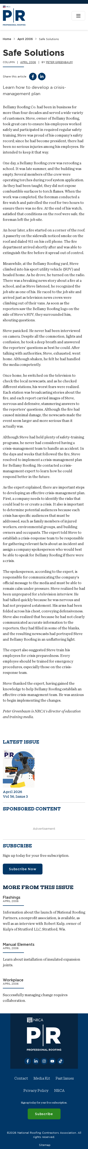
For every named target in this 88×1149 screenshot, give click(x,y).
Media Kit (42, 1078)
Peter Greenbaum (59, 62)
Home (7, 38)
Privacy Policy (36, 1090)
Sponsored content (32, 808)
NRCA (59, 1090)
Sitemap (44, 1144)
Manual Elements (18, 944)
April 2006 (25, 38)
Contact (21, 1078)
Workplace (13, 980)
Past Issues (65, 1078)
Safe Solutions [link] (49, 38)
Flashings (11, 897)
